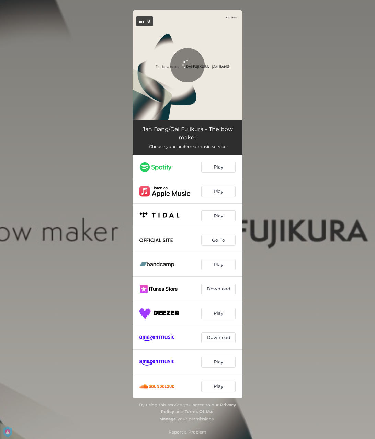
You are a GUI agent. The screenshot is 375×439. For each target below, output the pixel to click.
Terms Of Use (199, 411)
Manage (167, 418)
